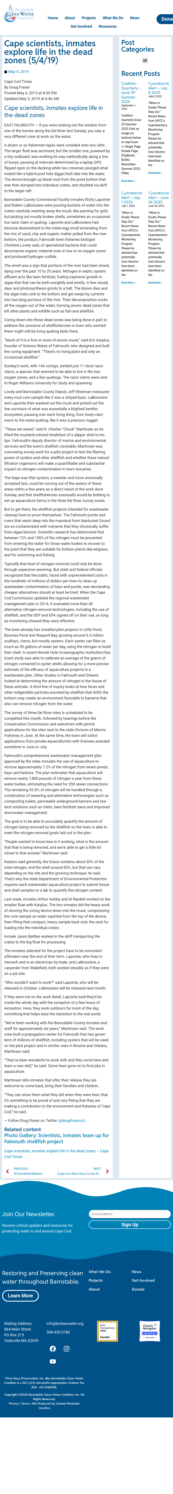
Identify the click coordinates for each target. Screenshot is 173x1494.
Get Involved (81, 26)
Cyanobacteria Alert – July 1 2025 (134, 197)
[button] (145, 60)
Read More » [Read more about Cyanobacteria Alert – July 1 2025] (128, 282)
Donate (138, 1289)
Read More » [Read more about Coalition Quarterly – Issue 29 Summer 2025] (128, 181)
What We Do (113, 18)
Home (53, 18)
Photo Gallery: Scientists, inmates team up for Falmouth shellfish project (56, 1138)
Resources (108, 26)
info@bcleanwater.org (64, 1323)
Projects (89, 18)
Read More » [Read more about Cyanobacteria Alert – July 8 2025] (155, 172)
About (70, 18)
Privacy (14, 1403)
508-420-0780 (58, 1332)
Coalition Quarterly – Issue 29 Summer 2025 (131, 92)
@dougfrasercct (72, 1120)
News (135, 18)
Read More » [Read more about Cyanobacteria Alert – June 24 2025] (155, 282)
